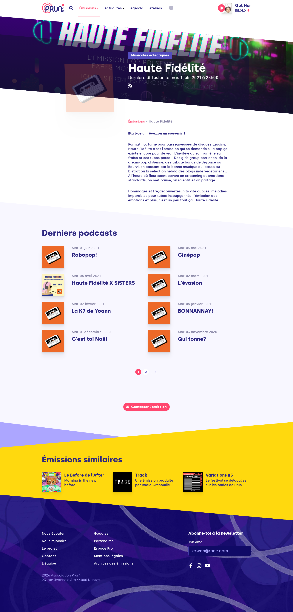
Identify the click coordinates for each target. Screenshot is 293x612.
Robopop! (84, 255)
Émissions (88, 8)
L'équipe (49, 563)
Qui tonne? (192, 339)
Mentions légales (108, 556)
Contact (49, 556)
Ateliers (155, 8)
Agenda (136, 8)
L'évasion (190, 283)
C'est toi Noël (89, 339)
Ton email (196, 542)
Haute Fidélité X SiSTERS (103, 283)
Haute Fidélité (160, 121)
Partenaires (104, 541)
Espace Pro (103, 548)
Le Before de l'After (84, 475)
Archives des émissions (113, 563)
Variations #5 (219, 475)
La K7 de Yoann (91, 311)
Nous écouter (53, 533)
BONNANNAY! (195, 311)
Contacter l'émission (146, 407)
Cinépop (189, 255)
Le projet (49, 548)
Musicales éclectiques (150, 55)
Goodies (101, 533)
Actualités (114, 8)
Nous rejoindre (54, 541)
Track (141, 475)
